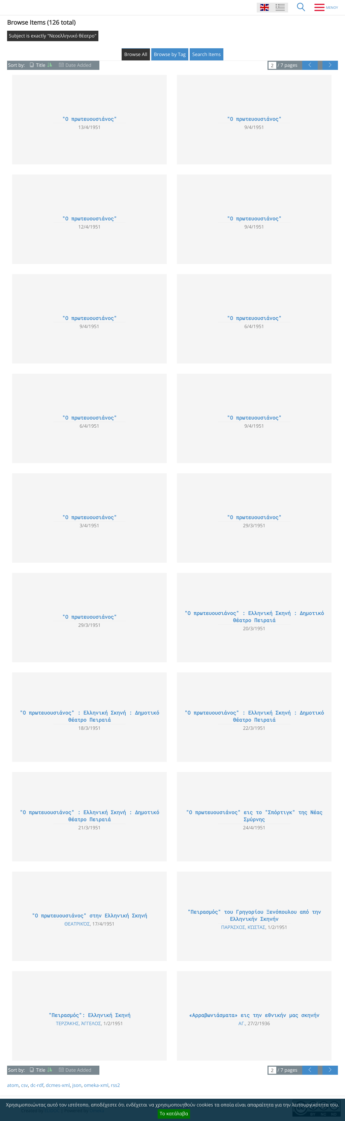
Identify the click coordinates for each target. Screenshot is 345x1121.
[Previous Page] (310, 65)
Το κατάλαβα (174, 1114)
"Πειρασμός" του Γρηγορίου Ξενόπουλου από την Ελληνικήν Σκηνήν (254, 916)
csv (24, 1085)
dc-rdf (36, 1085)
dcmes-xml (58, 1085)
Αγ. (242, 1023)
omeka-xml (96, 1085)
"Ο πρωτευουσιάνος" (89, 119)
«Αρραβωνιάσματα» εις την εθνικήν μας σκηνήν (254, 1015)
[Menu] (323, 7)
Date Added (78, 65)
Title (40, 65)
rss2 (115, 1085)
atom (13, 1085)
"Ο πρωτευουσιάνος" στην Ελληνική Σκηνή (89, 915)
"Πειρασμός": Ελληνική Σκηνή (89, 1015)
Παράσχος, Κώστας (243, 927)
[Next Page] (330, 65)
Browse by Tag (170, 54)
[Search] (301, 7)
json (76, 1085)
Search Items (206, 54)
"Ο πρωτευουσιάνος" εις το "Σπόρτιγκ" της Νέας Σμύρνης (254, 816)
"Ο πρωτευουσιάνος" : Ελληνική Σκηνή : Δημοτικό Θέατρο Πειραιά (254, 617)
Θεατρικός (77, 924)
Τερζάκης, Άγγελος (78, 1023)
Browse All (135, 54)
